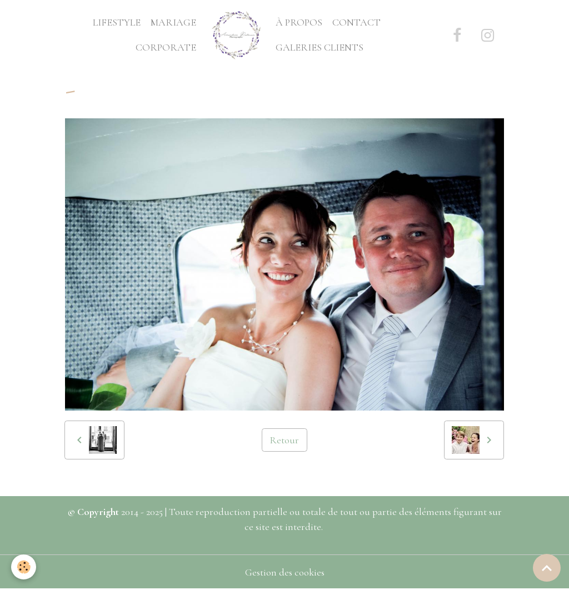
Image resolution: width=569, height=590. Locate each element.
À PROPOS (299, 22)
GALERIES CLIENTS (319, 47)
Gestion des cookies (285, 572)
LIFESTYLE (117, 22)
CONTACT (356, 22)
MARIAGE (173, 22)
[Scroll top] (547, 568)
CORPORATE (166, 47)
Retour (284, 440)
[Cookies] (23, 566)
